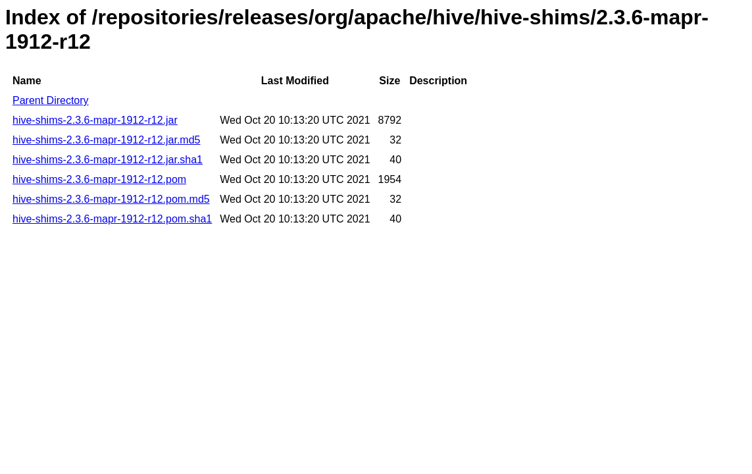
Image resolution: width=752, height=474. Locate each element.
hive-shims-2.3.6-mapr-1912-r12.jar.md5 (106, 139)
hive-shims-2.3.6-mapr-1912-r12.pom (99, 179)
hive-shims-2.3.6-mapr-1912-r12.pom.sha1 (112, 218)
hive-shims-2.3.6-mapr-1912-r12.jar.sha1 (108, 159)
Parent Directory (51, 100)
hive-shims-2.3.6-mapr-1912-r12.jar (95, 120)
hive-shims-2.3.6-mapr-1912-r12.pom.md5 (111, 199)
